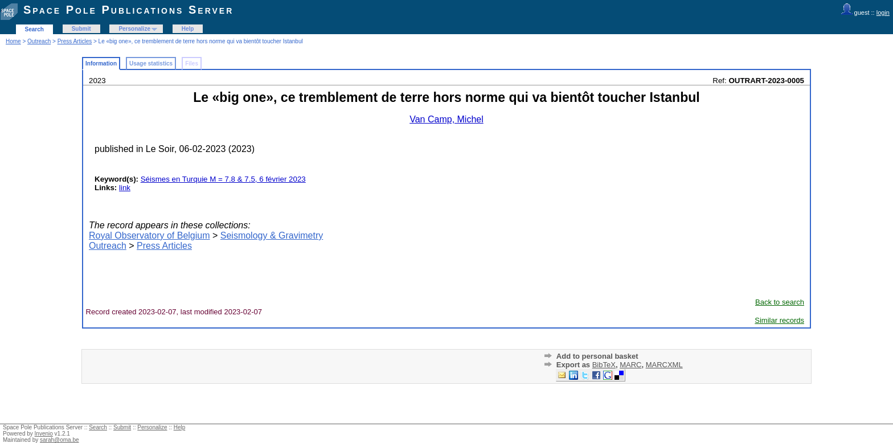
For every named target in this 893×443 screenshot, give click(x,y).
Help (188, 29)
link (124, 187)
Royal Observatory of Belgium (149, 235)
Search (34, 29)
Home (13, 41)
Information (101, 63)
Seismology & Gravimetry (271, 235)
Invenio (44, 433)
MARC (630, 364)
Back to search (779, 302)
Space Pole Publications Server (128, 9)
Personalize (134, 29)
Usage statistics (151, 63)
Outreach (39, 41)
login (883, 12)
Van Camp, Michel (446, 119)
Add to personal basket (597, 356)
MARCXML (664, 364)
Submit (81, 29)
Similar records (779, 320)
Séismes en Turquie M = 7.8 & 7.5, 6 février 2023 (223, 179)
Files (191, 63)
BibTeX (604, 364)
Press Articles (75, 41)
